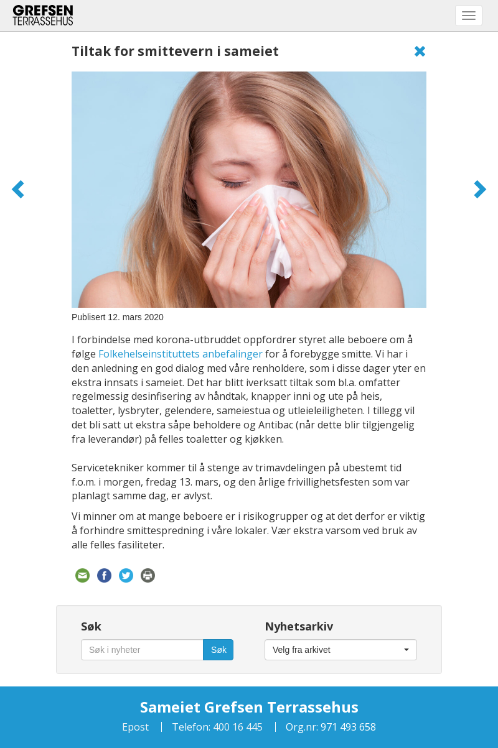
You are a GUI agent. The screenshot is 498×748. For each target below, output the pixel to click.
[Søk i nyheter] (142, 649)
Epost (135, 727)
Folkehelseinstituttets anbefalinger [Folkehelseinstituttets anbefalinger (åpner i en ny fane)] (180, 354)
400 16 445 (236, 727)
